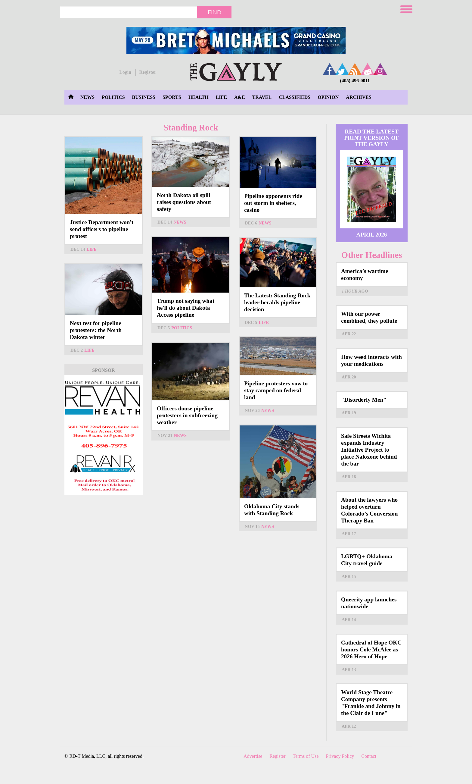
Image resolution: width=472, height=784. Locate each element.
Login (125, 72)
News (87, 97)
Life (221, 97)
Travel (262, 97)
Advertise (253, 756)
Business (143, 97)
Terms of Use (306, 756)
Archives (358, 97)
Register (147, 72)
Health (198, 97)
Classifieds (294, 97)
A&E (239, 97)
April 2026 (371, 234)
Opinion (328, 97)
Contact (368, 756)
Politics (113, 97)
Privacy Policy (340, 756)
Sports (172, 97)
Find (214, 12)
